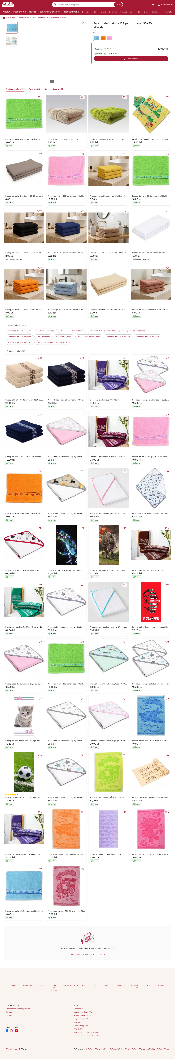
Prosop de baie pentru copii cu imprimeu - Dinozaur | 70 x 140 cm (76, 570)
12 (41, 415)
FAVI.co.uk (143, 1049)
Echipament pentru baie (18, 18)
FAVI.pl (105, 1049)
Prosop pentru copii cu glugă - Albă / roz (107, 513)
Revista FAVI (79, 1022)
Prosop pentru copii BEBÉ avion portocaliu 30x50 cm (70, 854)
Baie (94, 985)
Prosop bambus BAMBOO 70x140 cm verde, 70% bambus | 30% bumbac (35, 627)
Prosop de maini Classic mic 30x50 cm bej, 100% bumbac (29, 196)
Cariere (9, 1015)
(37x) (111, 49)
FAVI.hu (113, 1049)
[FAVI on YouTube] (16, 1030)
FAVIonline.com (12, 1049)
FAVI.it (128, 1049)
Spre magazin (133, 59)
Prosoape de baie (58, 18)
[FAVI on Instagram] (11, 1030)
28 (41, 358)
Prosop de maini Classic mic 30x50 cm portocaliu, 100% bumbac (32, 310)
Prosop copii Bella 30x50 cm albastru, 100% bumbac (70, 310)
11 (168, 812)
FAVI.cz (91, 1049)
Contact (9, 1012)
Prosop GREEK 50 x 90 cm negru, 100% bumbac (68, 400)
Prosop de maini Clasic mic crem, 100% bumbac (110, 310)
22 (41, 211)
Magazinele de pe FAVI (83, 1012)
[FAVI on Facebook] (7, 1030)
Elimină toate (75, 954)
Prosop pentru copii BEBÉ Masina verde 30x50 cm (111, 797)
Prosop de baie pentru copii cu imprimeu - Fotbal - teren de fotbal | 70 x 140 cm (39, 797)
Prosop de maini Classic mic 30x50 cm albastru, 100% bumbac (74, 253)
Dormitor (121, 985)
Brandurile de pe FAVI (83, 1015)
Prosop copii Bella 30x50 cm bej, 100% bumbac (110, 253)
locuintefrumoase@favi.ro (19, 1009)
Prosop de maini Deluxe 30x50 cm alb (148, 253)
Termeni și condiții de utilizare (86, 1032)
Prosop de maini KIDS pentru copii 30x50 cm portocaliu (29, 513)
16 (83, 358)
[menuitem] (6, 12)
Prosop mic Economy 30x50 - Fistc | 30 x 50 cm (110, 139)
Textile (40, 985)
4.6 (108, 49)
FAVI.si (166, 1049)
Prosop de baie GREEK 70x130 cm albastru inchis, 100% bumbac (32, 457)
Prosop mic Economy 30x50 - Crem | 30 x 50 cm (68, 139)
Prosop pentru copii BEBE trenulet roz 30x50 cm (69, 911)
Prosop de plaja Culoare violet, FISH (105, 854)
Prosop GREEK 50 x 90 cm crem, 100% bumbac (25, 400)
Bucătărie (81, 985)
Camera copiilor (134, 986)
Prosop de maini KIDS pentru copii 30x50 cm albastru (28, 911)
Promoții (161, 985)
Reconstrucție (68, 985)
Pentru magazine (81, 1026)
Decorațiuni (28, 985)
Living (107, 985)
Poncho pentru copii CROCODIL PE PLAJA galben (153, 139)
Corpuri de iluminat (53, 987)
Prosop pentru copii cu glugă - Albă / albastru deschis (113, 627)
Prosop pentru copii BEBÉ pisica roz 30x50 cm (152, 854)
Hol (148, 985)
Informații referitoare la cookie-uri (88, 1036)
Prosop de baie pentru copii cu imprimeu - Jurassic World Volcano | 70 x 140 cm (124, 570)
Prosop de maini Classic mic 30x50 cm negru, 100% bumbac (31, 253)
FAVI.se (135, 1049)
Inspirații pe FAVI (81, 1019)
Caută (118, 5)
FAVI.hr (120, 1049)
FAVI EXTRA (78, 1029)
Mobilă (13, 985)
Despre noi (78, 1009)
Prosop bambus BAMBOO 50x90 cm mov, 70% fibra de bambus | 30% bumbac (38, 854)
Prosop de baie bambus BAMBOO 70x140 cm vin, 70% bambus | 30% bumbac (122, 457)
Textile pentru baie (40, 18)
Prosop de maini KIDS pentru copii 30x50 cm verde (27, 139)
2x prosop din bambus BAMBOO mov (106, 400)
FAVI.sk (98, 1049)
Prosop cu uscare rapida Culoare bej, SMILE (151, 797)
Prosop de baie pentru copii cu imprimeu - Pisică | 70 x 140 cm (32, 741)
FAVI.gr (160, 1049)
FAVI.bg (152, 1049)
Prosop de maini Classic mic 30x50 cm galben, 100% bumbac (116, 196)
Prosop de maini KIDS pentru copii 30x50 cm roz (68, 196)
